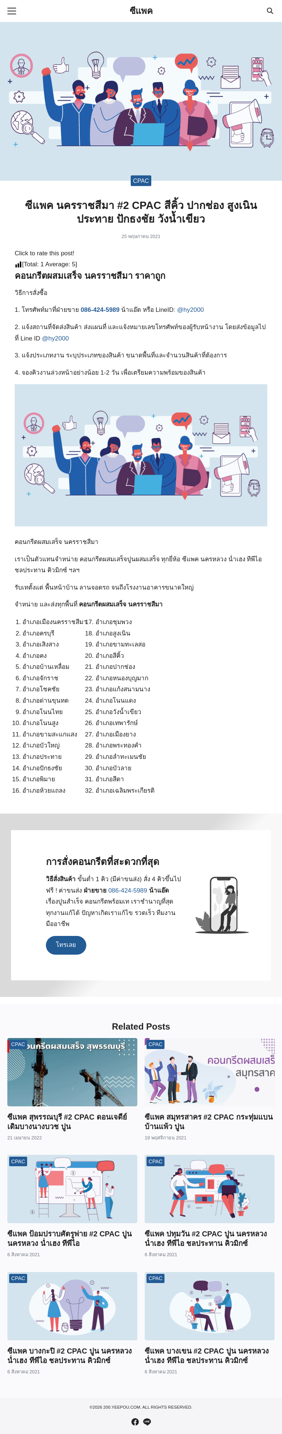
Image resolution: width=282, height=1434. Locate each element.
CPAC (141, 180)
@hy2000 (190, 309)
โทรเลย (66, 944)
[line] (146, 1421)
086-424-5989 (100, 309)
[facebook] (135, 1421)
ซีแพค (141, 11)
